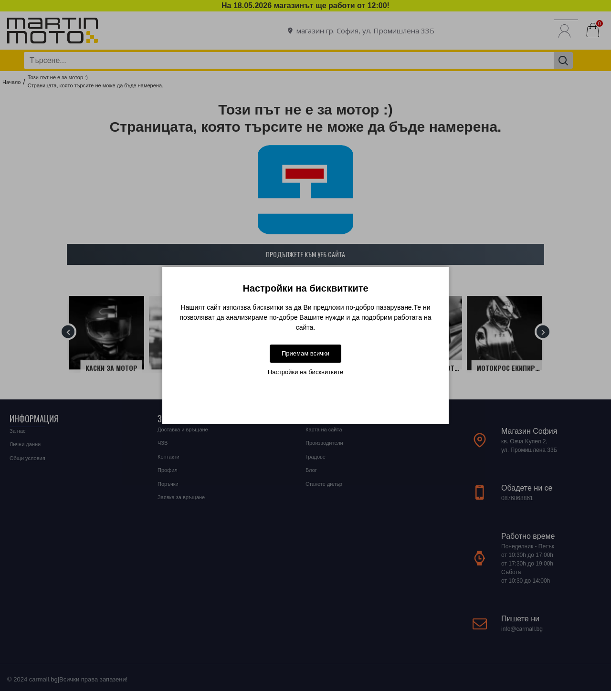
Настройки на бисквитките (305, 372)
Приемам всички (305, 353)
